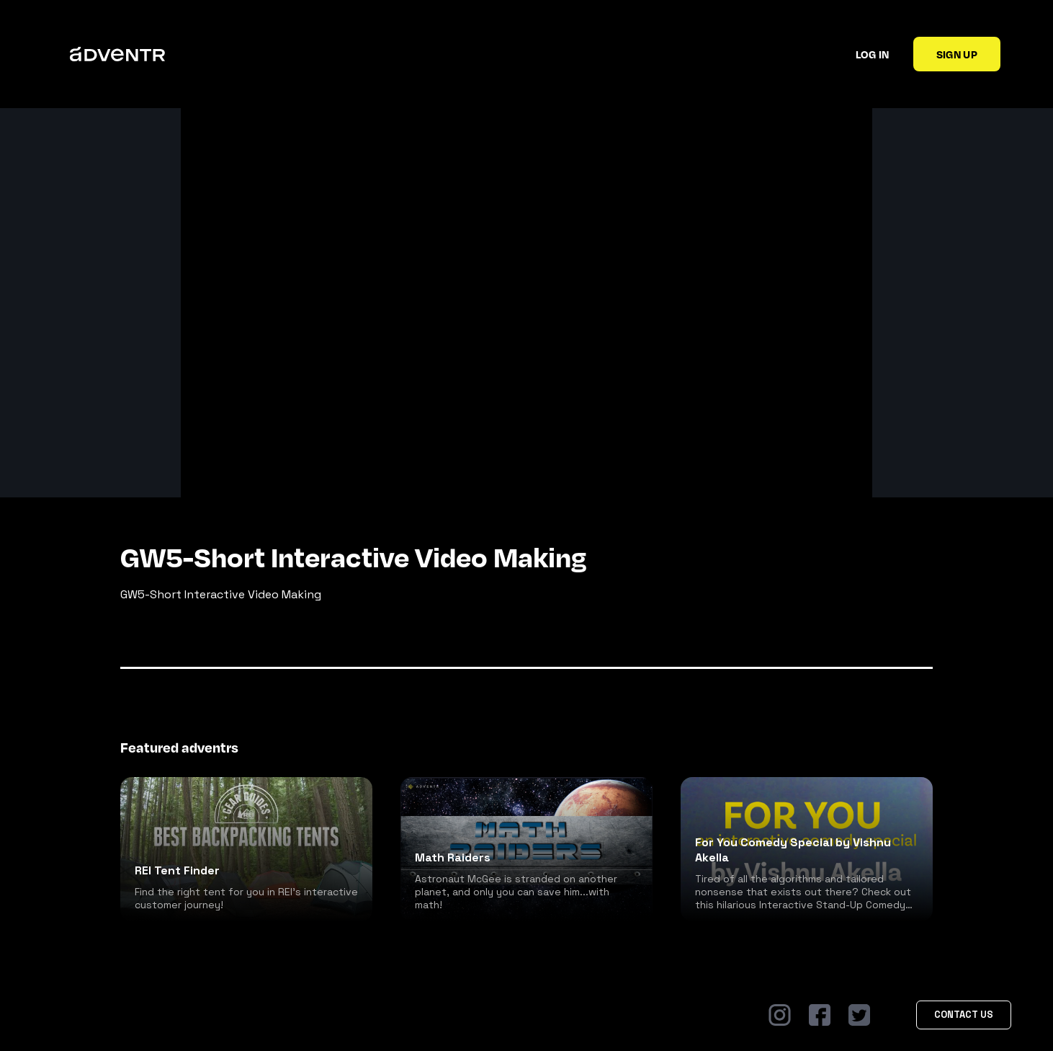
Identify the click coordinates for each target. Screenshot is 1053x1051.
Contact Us (963, 1014)
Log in (873, 54)
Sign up (956, 54)
